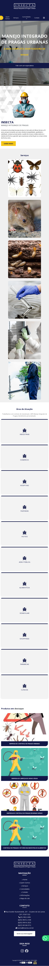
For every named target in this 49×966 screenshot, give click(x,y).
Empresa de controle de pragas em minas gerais (24, 813)
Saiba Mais (8, 143)
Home (24, 880)
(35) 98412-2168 (24, 920)
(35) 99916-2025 (24, 923)
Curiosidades (26, 17)
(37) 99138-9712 (24, 925)
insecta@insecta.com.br (24, 928)
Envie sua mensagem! (24, 934)
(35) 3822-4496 (24, 917)
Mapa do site (24, 898)
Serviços (16, 18)
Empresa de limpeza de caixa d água (25, 778)
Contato (36, 18)
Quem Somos (7, 18)
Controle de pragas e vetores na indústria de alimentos (24, 848)
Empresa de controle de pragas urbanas (24, 744)
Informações (24, 895)
